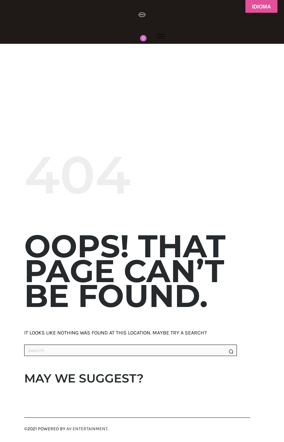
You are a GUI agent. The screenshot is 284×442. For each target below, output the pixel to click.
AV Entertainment (87, 429)
